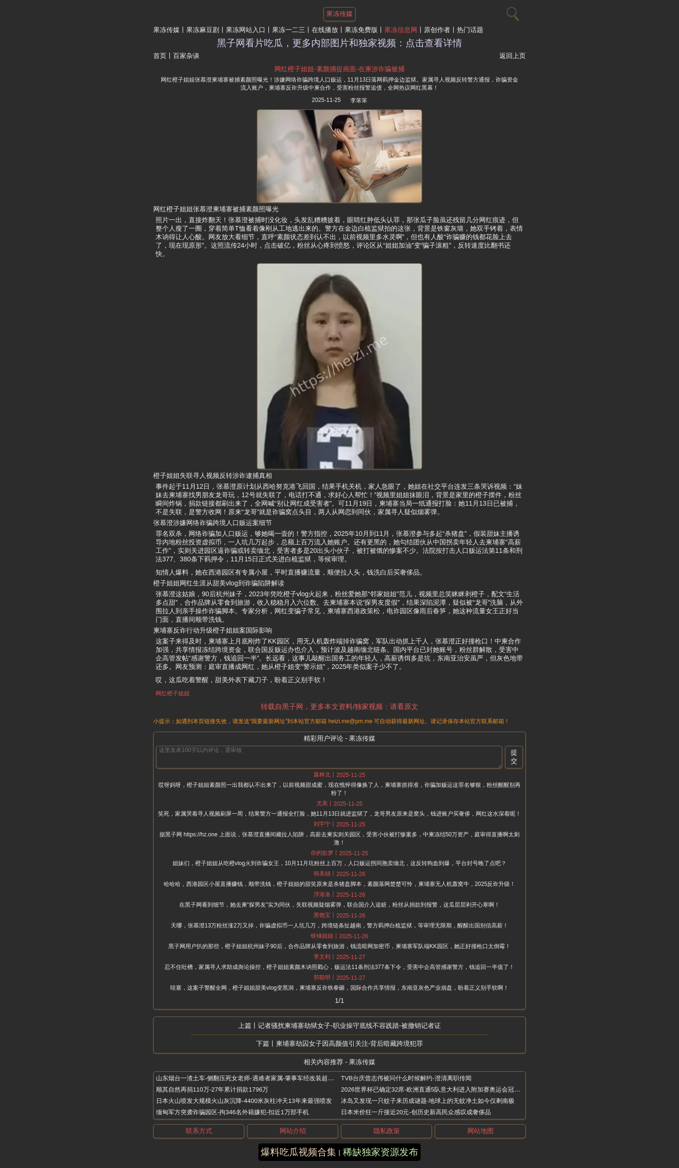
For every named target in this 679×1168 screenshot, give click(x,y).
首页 (159, 55)
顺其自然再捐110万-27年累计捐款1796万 (212, 1089)
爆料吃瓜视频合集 (298, 1152)
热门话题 (470, 29)
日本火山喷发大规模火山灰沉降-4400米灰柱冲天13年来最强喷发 (244, 1100)
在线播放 (325, 29)
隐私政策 (386, 1131)
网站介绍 (293, 1131)
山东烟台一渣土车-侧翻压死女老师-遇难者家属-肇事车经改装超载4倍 (249, 1078)
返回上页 (512, 55)
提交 (514, 757)
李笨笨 (358, 100)
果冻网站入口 (245, 29)
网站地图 (480, 1131)
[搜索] (511, 12)
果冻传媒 (166, 29)
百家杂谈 (186, 55)
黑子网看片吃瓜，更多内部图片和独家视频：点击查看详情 (339, 43)
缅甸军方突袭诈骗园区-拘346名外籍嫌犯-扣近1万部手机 (232, 1112)
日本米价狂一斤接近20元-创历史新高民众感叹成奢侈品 (416, 1112)
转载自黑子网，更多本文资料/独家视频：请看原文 (339, 706)
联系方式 (199, 1131)
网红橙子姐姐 (173, 693)
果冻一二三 (288, 29)
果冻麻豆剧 (202, 29)
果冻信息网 (400, 29)
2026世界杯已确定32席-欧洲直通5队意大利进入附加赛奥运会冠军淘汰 (436, 1089)
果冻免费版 (361, 29)
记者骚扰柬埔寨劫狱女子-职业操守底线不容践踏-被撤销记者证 (349, 1025)
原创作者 (437, 29)
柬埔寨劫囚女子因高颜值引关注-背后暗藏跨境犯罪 (349, 1043)
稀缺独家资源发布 (380, 1152)
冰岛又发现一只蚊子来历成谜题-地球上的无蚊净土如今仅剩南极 (427, 1100)
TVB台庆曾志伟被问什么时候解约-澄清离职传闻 (406, 1078)
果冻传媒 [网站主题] (339, 13)
